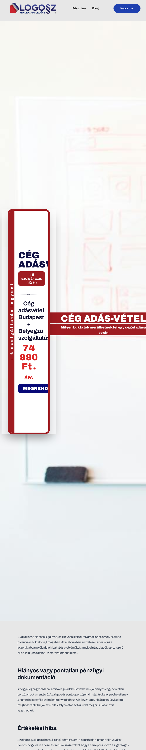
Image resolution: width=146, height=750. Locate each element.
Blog (95, 8)
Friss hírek (79, 8)
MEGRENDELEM (42, 388)
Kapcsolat (127, 8)
